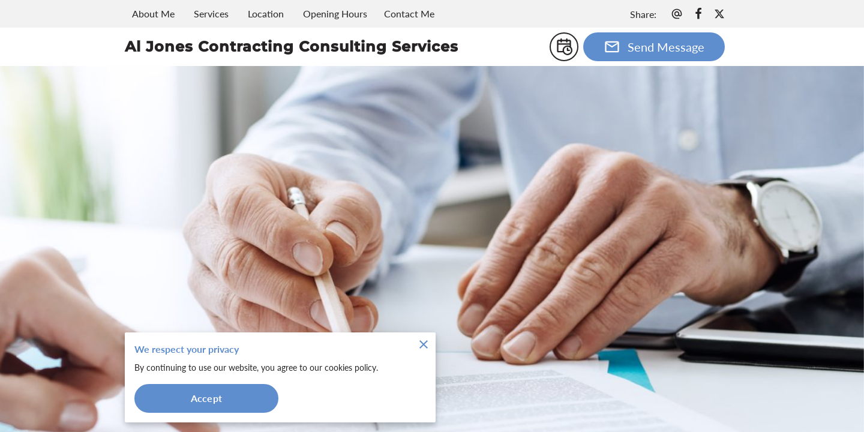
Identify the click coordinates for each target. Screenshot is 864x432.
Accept (206, 398)
